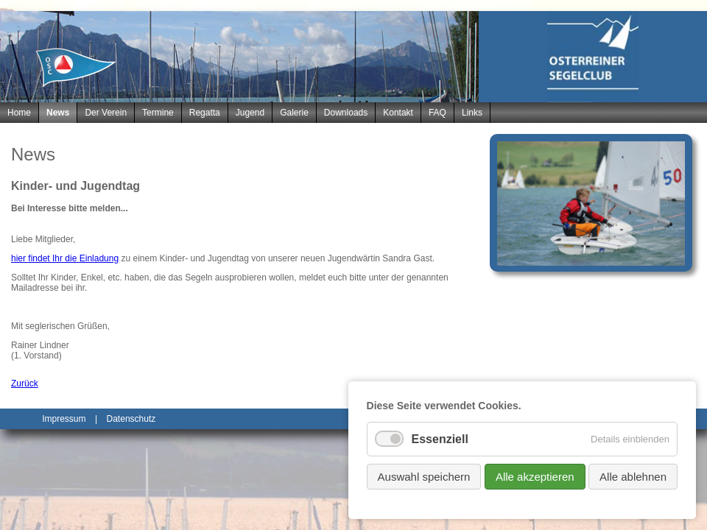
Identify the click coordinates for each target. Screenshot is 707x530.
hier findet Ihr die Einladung (65, 258)
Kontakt (398, 112)
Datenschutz (131, 419)
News (57, 112)
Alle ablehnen (632, 476)
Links (472, 112)
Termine (158, 112)
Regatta (204, 112)
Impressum (63, 419)
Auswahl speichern (424, 476)
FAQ (437, 112)
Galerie (294, 112)
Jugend (250, 112)
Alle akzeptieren (535, 476)
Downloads (345, 112)
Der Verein (106, 112)
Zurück (24, 383)
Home (19, 112)
